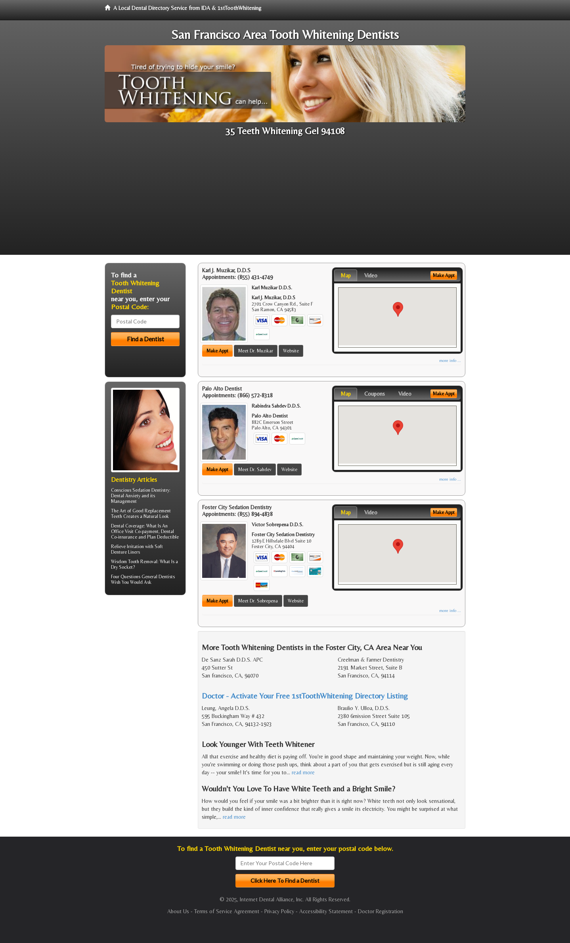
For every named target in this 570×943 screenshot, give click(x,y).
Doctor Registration (380, 911)
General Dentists (158, 576)
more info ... (450, 360)
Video (370, 275)
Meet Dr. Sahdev (255, 469)
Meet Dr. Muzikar (255, 351)
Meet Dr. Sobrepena (258, 601)
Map (345, 275)
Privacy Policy (279, 911)
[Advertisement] (285, 199)
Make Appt (217, 351)
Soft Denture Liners (137, 549)
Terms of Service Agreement (226, 911)
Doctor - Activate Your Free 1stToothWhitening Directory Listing (305, 695)
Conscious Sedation (130, 490)
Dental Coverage (127, 526)
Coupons (374, 394)
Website (291, 351)
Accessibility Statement (326, 911)
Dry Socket (122, 567)
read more (303, 772)
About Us (178, 911)
